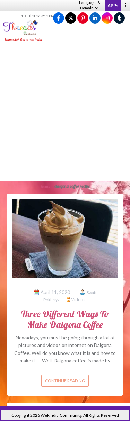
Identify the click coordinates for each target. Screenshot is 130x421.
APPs (113, 5)
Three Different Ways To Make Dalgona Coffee (65, 319)
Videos (78, 299)
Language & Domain (89, 5)
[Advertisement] (65, 112)
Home (45, 186)
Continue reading (65, 380)
